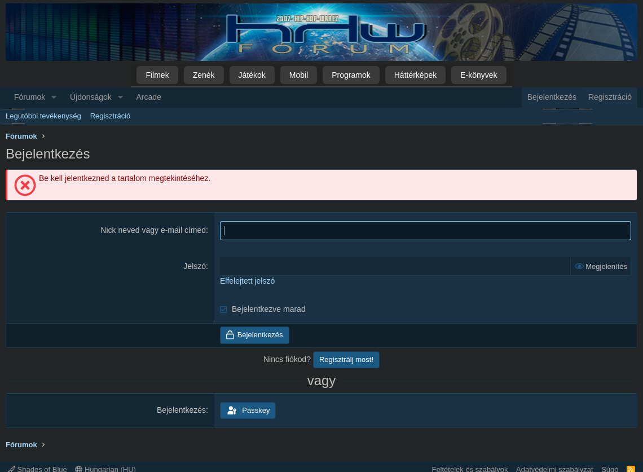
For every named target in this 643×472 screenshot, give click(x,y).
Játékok (252, 75)
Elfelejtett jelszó (247, 280)
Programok (351, 75)
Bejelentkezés (181, 409)
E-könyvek (478, 75)
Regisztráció (110, 116)
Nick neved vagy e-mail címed (153, 230)
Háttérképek (415, 75)
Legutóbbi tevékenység (43, 116)
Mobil (298, 75)
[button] (53, 97)
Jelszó (194, 266)
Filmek (157, 75)
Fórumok (29, 97)
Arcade (148, 97)
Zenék (204, 75)
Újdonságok (91, 97)
